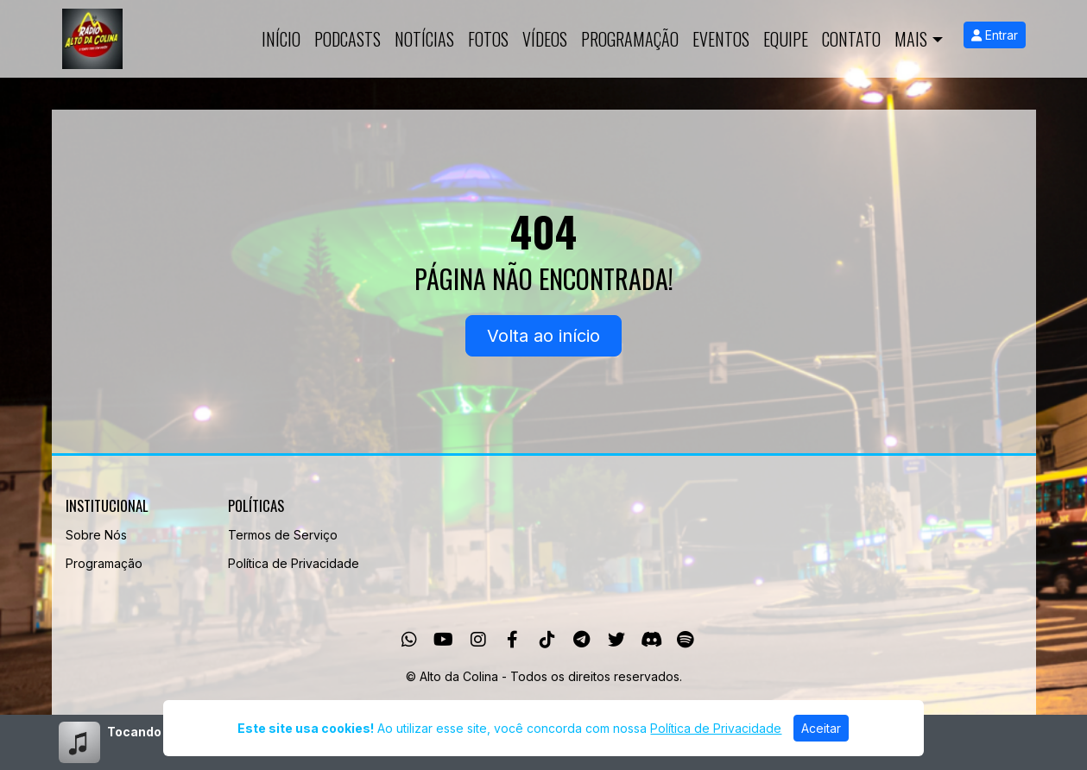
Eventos (720, 39)
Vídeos (544, 39)
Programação (630, 39)
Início (281, 39)
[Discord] (651, 639)
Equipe (785, 39)
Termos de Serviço (283, 534)
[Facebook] (512, 639)
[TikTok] (547, 639)
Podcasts (347, 39)
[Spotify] (685, 639)
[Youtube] (443, 639)
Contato (851, 39)
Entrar (994, 35)
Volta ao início (543, 335)
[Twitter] (616, 639)
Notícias (424, 39)
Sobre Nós (96, 534)
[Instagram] (478, 639)
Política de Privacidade (293, 563)
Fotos (488, 39)
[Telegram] (581, 639)
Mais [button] (910, 39)
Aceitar (821, 728)
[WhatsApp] (409, 639)
